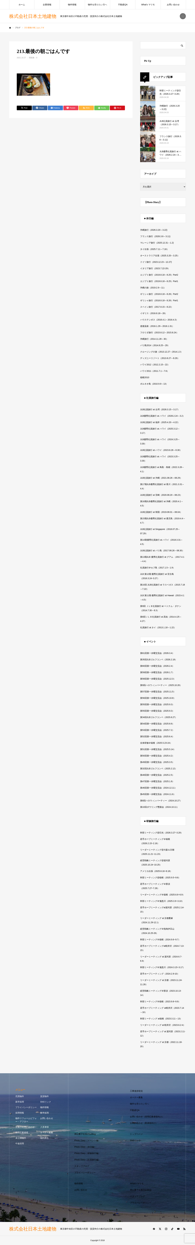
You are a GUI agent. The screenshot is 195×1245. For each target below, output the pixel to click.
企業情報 (47, 4)
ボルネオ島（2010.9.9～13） (154, 384)
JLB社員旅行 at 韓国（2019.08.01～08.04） (161, 512)
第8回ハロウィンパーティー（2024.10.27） (161, 800)
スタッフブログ (81, 1166)
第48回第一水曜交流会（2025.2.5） (157, 775)
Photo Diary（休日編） (85, 1147)
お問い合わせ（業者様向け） (144, 1123)
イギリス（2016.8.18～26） (153, 313)
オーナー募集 (46, 1132)
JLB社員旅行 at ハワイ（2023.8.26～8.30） (161, 450)
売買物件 (19, 1096)
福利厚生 (44, 1138)
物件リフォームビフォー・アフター (26, 1120)
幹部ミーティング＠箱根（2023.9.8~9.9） (160, 1001)
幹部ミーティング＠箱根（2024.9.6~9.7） (160, 939)
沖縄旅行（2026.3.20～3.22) (153, 230)
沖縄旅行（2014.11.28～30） (154, 339)
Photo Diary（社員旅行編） (87, 1159)
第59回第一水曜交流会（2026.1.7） (157, 672)
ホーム (22, 4)
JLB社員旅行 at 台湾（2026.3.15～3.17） (160, 409)
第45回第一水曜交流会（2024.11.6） (158, 794)
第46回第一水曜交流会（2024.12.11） (158, 788)
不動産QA (123, 4)
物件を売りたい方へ (97, 4)
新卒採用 (19, 1102)
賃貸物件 (44, 1096)
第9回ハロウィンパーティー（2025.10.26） (161, 685)
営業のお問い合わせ (25, 1127)
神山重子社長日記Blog (85, 1134)
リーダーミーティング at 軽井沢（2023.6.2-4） (162, 1025)
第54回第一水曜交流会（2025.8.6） (157, 723)
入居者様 (44, 1127)
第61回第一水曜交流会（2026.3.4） (157, 653)
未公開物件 (20, 1138)
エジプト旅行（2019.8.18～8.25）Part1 (159, 281)
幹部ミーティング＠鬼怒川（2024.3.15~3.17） (162, 967)
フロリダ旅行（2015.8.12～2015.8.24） (159, 332)
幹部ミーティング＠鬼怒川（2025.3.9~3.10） (162, 901)
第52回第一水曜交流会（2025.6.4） (157, 736)
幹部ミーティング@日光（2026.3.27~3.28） (161, 832)
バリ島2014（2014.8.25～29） (155, 345)
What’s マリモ (148, 4)
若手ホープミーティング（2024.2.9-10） (159, 973)
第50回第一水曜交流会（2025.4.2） (157, 755)
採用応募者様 (21, 1132)
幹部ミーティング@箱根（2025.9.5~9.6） (160, 877)
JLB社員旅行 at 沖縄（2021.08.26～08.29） (161, 478)
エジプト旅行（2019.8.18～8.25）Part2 (159, 275)
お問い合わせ (173, 4)
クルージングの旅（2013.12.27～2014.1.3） (161, 352)
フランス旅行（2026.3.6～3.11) (155, 236)
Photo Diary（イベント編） (87, 1140)
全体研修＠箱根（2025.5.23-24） (156, 743)
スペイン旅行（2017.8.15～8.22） (156, 307)
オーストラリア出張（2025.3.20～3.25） (159, 255)
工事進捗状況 (136, 1091)
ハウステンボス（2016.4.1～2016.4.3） (159, 319)
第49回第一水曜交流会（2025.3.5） (157, 762)
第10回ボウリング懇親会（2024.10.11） (159, 807)
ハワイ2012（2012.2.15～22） (155, 364)
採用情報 (19, 1113)
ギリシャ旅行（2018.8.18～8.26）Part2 (159, 294)
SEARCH (183, 16)
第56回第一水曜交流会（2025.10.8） (158, 698)
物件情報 (72, 4)
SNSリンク (45, 1102)
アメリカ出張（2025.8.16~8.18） (156, 871)
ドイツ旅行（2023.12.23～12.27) (156, 262)
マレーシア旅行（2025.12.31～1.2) (157, 243)
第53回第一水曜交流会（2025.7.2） (157, 730)
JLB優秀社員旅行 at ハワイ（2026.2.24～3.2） (162, 416)
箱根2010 (144, 377)
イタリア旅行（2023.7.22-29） (155, 268)
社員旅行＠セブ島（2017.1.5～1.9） (157, 567)
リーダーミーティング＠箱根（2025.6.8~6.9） (162, 894)
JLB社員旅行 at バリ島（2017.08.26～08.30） (162, 550)
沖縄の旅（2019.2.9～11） (153, 287)
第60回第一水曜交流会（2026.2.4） (157, 666)
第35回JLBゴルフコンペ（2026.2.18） (158, 659)
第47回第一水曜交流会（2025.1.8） (157, 781)
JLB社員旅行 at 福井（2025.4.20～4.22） (160, 422)
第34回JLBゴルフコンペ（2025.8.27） (158, 717)
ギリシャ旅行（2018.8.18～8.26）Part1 (159, 300)
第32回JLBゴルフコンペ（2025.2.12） (158, 768)
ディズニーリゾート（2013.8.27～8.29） (159, 358)
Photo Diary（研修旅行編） (87, 1153)
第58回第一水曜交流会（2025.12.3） (158, 679)
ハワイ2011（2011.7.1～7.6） (154, 371)
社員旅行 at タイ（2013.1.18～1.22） (158, 627)
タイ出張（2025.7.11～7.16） (154, 249)
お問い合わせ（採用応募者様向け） (147, 1116)
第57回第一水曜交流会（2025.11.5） (158, 691)
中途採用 (19, 1143)
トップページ (136, 1134)
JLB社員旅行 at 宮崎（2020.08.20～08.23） (161, 495)
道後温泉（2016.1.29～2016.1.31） (157, 326)
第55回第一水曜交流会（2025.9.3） (157, 704)
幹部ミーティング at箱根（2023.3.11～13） (161, 1018)
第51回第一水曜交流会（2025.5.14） (158, 749)
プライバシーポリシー (26, 1107)
